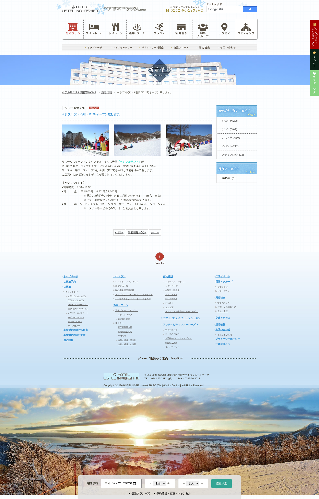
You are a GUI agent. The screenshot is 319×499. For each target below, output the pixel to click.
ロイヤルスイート (76, 317)
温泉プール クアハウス (126, 310)
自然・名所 (222, 311)
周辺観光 (220, 297)
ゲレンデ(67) (229, 129)
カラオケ (169, 303)
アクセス (224, 29)
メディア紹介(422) (233, 154)
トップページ (70, 276)
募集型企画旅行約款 (74, 335)
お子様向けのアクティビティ (178, 338)
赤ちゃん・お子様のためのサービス (181, 311)
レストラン (116, 29)
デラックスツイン (76, 300)
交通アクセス (222, 317)
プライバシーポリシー (227, 338)
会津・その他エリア (226, 307)
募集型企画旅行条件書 (75, 329)
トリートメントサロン (175, 282)
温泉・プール (137, 29)
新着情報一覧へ (137, 232)
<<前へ (119, 232)
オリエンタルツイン (77, 296)
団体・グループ (224, 281)
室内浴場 (122, 336)
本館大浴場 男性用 (127, 340)
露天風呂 (119, 323)
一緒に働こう (222, 344)
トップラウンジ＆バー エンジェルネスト (134, 294)
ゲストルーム (94, 29)
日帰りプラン (223, 291)
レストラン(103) (231, 137)
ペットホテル (171, 298)
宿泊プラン (73, 29)
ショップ (169, 307)
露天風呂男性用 (125, 327)
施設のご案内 (124, 319)
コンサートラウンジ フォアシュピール (133, 298)
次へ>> (155, 232)
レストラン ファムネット (126, 282)
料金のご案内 (171, 342)
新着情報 (106, 92)
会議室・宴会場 (172, 290)
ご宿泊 (67, 286)
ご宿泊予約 (69, 281)
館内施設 (181, 29)
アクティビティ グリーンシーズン (181, 318)
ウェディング (246, 29)
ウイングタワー (73, 292)
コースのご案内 (172, 334)
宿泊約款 (68, 340)
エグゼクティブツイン (78, 309)
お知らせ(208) (230, 120)
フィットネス (171, 294)
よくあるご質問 (224, 335)
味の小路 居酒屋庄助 (124, 290)
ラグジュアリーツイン (78, 304)
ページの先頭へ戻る (159, 258)
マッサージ (173, 286)
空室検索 (221, 483)
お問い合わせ (222, 329)
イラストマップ (125, 315)
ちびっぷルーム (75, 321)
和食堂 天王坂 (121, 286)
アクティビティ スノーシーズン (180, 324)
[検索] (222, 9)
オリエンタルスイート (78, 313)
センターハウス (172, 347)
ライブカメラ (74, 326)
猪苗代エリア (223, 303)
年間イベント (222, 276)
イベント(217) (230, 146)
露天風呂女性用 (125, 331)
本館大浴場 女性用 (127, 344)
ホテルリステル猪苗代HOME (79, 92)
